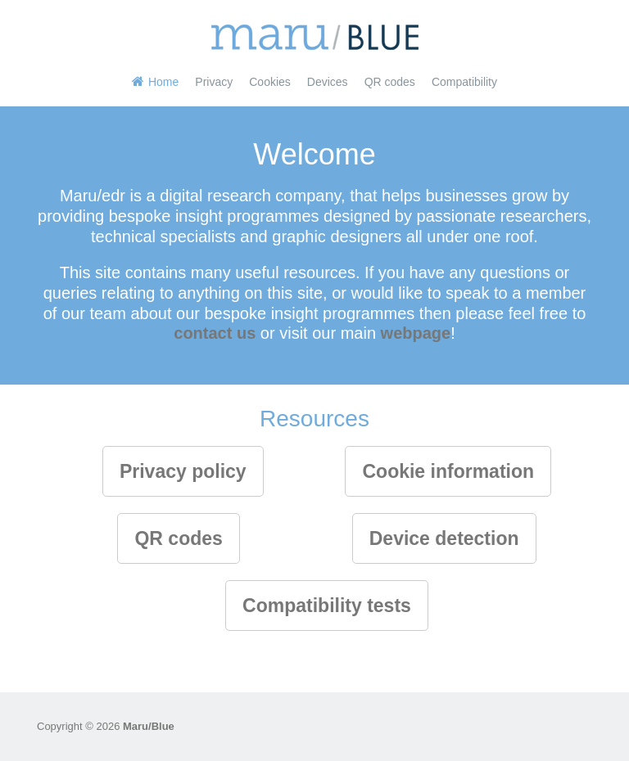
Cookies (270, 81)
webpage (416, 333)
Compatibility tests (326, 605)
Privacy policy (183, 471)
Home (163, 81)
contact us (215, 333)
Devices (327, 81)
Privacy (214, 81)
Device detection (444, 538)
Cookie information (448, 471)
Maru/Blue (148, 726)
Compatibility (464, 81)
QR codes (389, 81)
